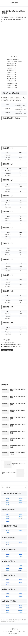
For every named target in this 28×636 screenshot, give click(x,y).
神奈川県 (20, 518)
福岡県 (7, 605)
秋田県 (20, 498)
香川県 (7, 596)
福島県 (20, 502)
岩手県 (7, 502)
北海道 (7, 498)
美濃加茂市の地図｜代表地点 (15, 61)
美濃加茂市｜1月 (12, 63)
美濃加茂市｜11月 (12, 85)
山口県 (20, 582)
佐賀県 (7, 607)
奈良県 (20, 568)
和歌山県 (20, 570)
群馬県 (7, 518)
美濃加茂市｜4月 (12, 70)
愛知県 (20, 554)
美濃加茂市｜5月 (12, 72)
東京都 (20, 516)
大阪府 (7, 570)
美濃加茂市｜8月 (12, 78)
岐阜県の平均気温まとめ (7, 350)
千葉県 (20, 514)
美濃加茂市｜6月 (12, 74)
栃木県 (7, 516)
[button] (25, 487)
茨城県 (7, 514)
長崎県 (7, 610)
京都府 (7, 568)
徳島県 (7, 593)
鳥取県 (7, 579)
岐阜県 (7, 554)
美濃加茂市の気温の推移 (13, 59)
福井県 (20, 542)
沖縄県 (20, 612)
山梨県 (7, 532)
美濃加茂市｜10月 (12, 83)
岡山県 (7, 584)
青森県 (7, 500)
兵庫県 (20, 565)
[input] (14, 487)
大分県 (20, 605)
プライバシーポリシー (20, 631)
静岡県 (7, 556)
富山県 (7, 542)
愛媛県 (20, 593)
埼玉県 (7, 521)
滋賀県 (7, 565)
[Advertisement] (14, 38)
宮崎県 (20, 607)
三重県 (20, 556)
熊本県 (7, 612)
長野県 (20, 530)
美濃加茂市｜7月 (12, 76)
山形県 (20, 500)
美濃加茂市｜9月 (12, 81)
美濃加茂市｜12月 (12, 87)
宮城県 (7, 504)
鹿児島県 (20, 610)
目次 (12, 56)
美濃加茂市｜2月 (12, 65)
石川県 (7, 544)
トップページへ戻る (7, 631)
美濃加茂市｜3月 (12, 68)
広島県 (20, 579)
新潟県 (7, 530)
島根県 (7, 582)
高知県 (20, 596)
